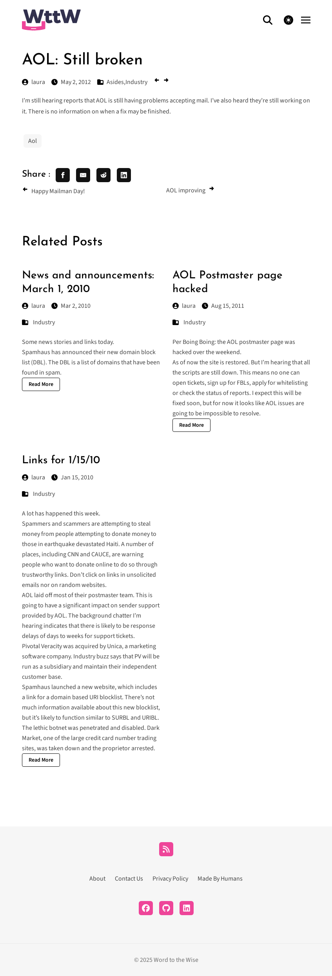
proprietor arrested (128, 748)
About (97, 878)
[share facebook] (63, 175)
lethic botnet (50, 728)
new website (98, 687)
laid (39, 595)
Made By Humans (220, 878)
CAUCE (100, 554)
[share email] (83, 175)
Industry (44, 322)
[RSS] (166, 849)
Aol (32, 141)
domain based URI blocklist (86, 697)
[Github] (166, 908)
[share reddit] (103, 175)
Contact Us (129, 878)
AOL (27, 595)
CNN (73, 554)
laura (33, 306)
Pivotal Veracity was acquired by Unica (72, 646)
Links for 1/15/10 (61, 460)
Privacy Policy (170, 878)
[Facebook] (146, 908)
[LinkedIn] (187, 908)
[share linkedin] (124, 175)
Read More (41, 384)
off (48, 595)
